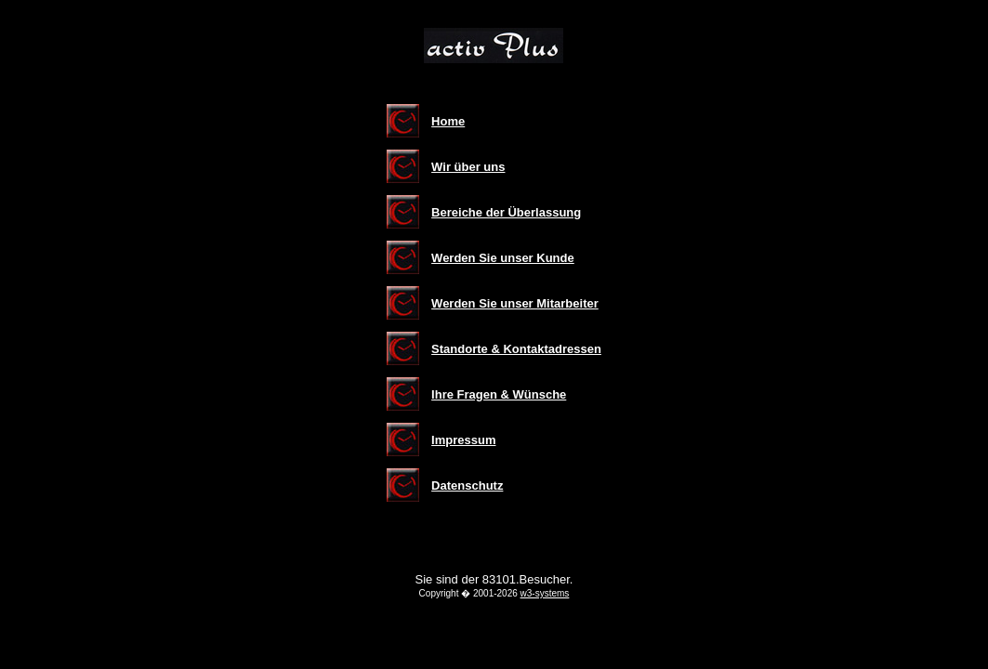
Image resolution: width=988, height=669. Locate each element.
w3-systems (545, 593)
